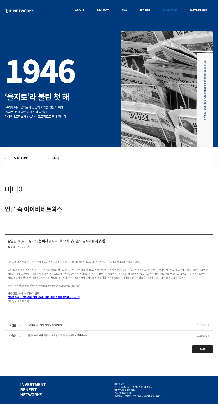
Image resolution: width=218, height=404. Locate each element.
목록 (202, 349)
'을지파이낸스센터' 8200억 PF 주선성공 (49, 325)
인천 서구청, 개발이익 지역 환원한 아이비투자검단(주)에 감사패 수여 (64, 335)
